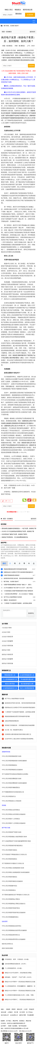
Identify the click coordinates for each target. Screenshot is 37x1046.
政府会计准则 (6, 650)
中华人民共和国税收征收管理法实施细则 (14, 930)
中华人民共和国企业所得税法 (11, 810)
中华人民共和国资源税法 (9, 859)
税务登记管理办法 (7, 944)
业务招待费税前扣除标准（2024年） (16, 964)
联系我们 (21, 1021)
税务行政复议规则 (7, 948)
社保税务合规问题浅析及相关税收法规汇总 (18, 734)
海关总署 (3, 1012)
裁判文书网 (22, 1015)
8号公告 (13, 120)
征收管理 (4, 921)
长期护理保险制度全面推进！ (12, 575)
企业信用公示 (14, 1015)
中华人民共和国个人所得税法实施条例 (13, 823)
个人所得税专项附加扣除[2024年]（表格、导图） (20, 995)
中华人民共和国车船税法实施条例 (12, 881)
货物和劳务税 (6, 752)
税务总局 (19, 1009)
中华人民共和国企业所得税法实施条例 (13, 814)
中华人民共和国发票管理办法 (11, 935)
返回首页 (32, 31)
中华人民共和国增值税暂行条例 (11, 756)
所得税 (4, 805)
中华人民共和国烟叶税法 (9, 885)
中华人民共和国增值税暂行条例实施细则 (14, 760)
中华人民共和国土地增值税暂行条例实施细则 (16, 872)
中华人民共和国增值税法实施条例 (12, 769)
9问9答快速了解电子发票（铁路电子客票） (15, 534)
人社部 (25, 1009)
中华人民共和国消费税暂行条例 (11, 778)
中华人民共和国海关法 (9, 796)
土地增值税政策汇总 (10, 688)
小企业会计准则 (7, 627)
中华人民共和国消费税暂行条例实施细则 (14, 783)
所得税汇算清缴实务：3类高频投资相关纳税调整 (20, 725)
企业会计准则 (6, 632)
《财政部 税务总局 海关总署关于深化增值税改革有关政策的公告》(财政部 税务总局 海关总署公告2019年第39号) (18, 445)
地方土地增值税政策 (27, 688)
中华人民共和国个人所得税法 (11, 818)
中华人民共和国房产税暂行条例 (11, 832)
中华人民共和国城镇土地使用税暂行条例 (14, 836)
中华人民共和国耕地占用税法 (11, 899)
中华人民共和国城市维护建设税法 (12, 845)
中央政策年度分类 (27, 679)
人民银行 (10, 1012)
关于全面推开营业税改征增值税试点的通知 (15, 774)
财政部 (8, 1009)
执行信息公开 (5, 1015)
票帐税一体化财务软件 (10, 600)
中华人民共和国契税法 (9, 890)
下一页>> (27, 512)
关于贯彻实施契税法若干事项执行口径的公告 (16, 894)
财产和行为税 (6, 827)
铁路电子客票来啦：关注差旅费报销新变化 (15, 537)
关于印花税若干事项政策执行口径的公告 (14, 854)
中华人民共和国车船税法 (9, 877)
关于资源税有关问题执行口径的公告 (13, 863)
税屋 (3, 31)
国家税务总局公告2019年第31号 (15, 425)
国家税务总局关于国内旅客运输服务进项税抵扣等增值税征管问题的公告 (18, 423)
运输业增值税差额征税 (12, 721)
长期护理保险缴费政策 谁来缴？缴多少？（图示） (18, 584)
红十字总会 (29, 1012)
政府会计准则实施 (7, 663)
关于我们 (8, 1021)
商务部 (13, 1009)
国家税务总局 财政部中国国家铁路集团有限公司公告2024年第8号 (18, 118)
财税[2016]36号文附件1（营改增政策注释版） (19, 972)
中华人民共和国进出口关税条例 (11, 801)
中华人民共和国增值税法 (9, 765)
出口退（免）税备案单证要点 (14, 730)
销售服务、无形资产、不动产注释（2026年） (18, 977)
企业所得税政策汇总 (27, 675)
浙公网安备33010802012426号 (9, 1031)
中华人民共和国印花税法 (9, 850)
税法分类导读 (10, 684)
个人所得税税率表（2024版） (14, 968)
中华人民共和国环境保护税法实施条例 (13, 912)
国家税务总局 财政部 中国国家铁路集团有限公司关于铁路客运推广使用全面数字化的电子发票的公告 (18, 113)
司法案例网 (30, 1015)
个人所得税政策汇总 (10, 679)
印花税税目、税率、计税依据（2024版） (17, 959)
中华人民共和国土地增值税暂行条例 (13, 868)
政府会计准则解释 (7, 659)
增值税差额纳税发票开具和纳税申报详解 (15, 569)
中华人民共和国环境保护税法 (11, 908)
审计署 (16, 1012)
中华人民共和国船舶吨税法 (10, 917)
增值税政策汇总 (9, 675)
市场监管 (31, 1009)
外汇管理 (22, 1012)
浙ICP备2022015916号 (25, 1031)
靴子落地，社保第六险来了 (11, 25)
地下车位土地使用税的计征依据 (13, 597)
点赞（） (8, 501)
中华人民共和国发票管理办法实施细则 (13, 939)
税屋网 (3, 1021)
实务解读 (9, 31)
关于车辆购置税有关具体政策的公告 (13, 792)
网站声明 (15, 1021)
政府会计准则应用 (7, 654)
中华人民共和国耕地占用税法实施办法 (13, 903)
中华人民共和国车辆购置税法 (11, 787)
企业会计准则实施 (7, 645)
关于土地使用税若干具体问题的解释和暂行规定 (16, 841)
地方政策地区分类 (27, 684)
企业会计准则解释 (7, 641)
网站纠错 (28, 1021)
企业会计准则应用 (7, 636)
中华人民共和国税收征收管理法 (11, 926)
